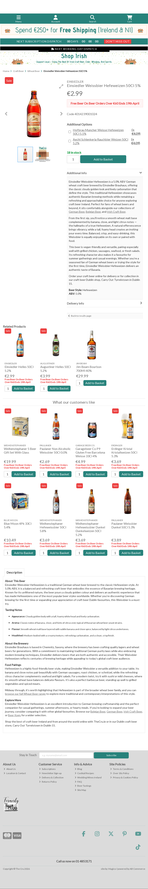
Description (14, 572)
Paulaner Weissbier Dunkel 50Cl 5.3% (124, 525)
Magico (112, 868)
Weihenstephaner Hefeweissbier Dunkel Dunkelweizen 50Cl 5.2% (90, 529)
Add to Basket (102, 159)
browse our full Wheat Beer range (25, 694)
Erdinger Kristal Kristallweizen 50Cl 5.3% (124, 452)
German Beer (77, 211)
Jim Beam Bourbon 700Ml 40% (88, 368)
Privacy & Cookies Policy (124, 777)
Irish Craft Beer (116, 211)
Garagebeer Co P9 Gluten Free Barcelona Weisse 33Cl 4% (90, 452)
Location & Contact (15, 773)
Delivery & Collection (51, 777)
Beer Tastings (83, 785)
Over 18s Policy (119, 773)
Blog (78, 769)
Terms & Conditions (122, 769)
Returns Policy (48, 781)
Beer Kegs (14, 715)
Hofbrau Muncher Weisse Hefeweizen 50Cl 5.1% (107, 131)
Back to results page (81, 315)
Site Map (80, 790)
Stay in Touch (28, 755)
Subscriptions (47, 769)
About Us (10, 769)
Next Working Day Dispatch (74, 49)
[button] (61, 86)
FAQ (78, 781)
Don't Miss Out (118, 41)
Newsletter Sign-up (50, 773)
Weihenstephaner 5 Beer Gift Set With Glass (20, 450)
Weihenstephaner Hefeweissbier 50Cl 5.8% (53, 527)
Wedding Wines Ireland (88, 777)
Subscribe (111, 755)
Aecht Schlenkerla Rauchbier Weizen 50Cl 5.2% (107, 141)
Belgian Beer (93, 211)
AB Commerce (137, 868)
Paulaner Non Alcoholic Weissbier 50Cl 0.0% (55, 450)
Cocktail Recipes (84, 773)
